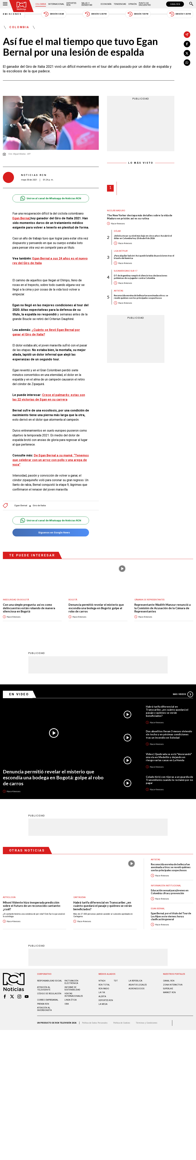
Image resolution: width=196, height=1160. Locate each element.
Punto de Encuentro (145, 4)
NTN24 (102, 980)
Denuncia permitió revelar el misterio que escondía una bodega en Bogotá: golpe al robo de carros (96, 608)
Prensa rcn (43, 1003)
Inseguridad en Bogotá (16, 599)
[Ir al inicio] (21, 6)
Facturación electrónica (71, 981)
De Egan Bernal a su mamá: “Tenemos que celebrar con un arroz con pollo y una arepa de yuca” (50, 460)
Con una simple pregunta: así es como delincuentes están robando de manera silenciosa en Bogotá (29, 608)
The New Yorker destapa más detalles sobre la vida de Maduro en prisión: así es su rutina (139, 217)
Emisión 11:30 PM (180, 14)
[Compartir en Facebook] (187, 44)
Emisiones (12, 14)
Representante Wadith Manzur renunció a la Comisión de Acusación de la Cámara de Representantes (162, 608)
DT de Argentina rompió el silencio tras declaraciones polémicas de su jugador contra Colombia (140, 276)
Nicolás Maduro (116, 210)
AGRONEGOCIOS (136, 988)
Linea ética (71, 999)
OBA (67, 1003)
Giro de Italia (39, 505)
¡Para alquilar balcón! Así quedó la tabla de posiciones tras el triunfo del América (144, 256)
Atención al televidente (43, 988)
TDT (116, 980)
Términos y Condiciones (146, 1022)
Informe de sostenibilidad (72, 988)
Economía (106, 4)
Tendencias (120, 4)
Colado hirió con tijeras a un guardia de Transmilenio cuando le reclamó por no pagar (169, 779)
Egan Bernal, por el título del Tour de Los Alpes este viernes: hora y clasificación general (171, 916)
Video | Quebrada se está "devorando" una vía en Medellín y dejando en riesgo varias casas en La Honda (169, 757)
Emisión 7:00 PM (138, 14)
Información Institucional (166, 885)
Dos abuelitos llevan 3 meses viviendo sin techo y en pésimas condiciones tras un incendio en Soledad (169, 734)
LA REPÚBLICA (135, 980)
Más (183, 694)
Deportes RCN (71, 4)
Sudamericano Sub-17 (125, 271)
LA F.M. (102, 992)
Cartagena (79, 897)
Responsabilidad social (49, 980)
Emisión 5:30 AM (54, 14)
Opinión (132, 4)
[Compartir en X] (187, 53)
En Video (19, 694)
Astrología (9, 897)
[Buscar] (191, 4)
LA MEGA (103, 1004)
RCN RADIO (104, 988)
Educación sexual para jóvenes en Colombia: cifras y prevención (169, 892)
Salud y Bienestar (87, 4)
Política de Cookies (121, 1022)
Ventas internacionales (74, 994)
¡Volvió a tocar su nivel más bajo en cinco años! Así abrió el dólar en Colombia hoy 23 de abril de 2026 (143, 236)
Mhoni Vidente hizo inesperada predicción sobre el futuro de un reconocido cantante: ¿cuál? (32, 906)
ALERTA (102, 996)
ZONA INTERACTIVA (172, 984)
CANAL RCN (175, 4)
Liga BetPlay (121, 251)
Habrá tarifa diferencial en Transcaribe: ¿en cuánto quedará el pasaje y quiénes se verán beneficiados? (167, 711)
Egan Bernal (21, 218)
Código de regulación (49, 993)
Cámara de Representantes (149, 599)
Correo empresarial (47, 999)
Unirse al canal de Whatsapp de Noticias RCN (50, 198)
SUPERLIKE (168, 988)
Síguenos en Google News (51, 532)
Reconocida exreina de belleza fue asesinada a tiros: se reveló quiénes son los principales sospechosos (141, 296)
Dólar (117, 231)
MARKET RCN (169, 992)
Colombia (40, 4)
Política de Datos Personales (95, 1022)
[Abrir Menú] (5, 4)
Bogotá (73, 599)
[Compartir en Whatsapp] (187, 62)
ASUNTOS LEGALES (138, 984)
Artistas (118, 291)
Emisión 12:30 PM (95, 14)
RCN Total (104, 984)
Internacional (56, 4)
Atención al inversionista (44, 1008)
